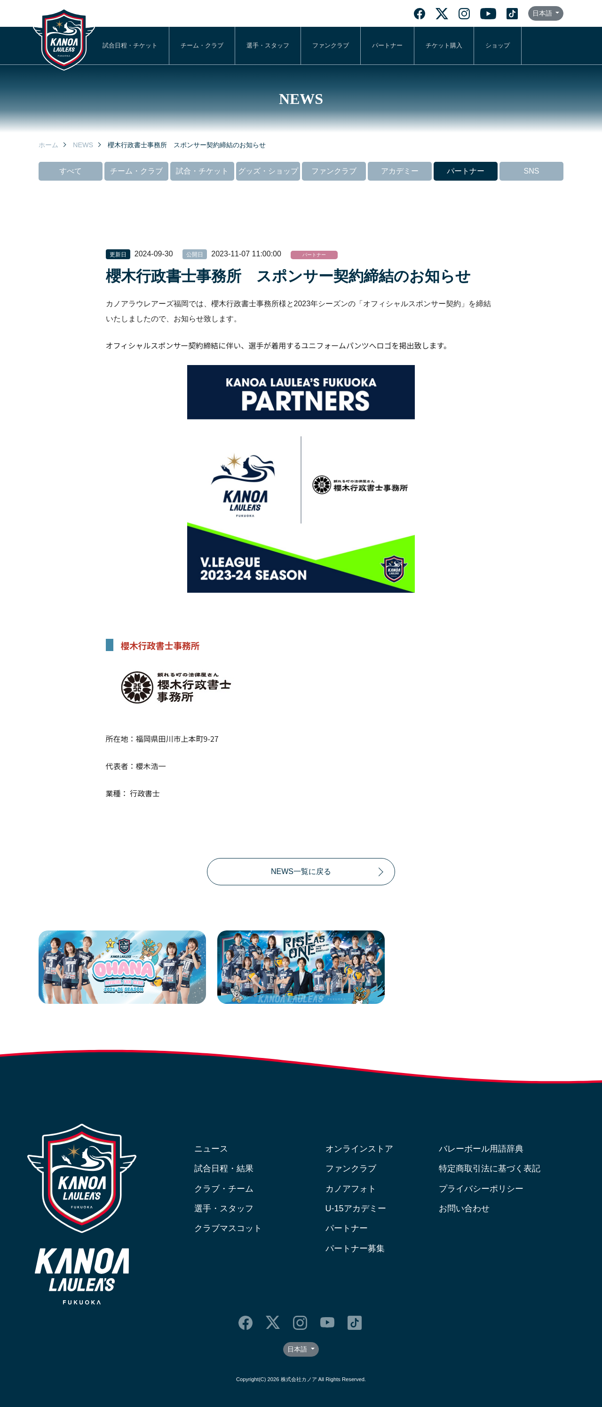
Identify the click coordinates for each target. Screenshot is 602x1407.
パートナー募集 (355, 1248)
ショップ (497, 45)
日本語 (543, 13)
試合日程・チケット (130, 45)
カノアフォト (350, 1188)
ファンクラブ (330, 45)
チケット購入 (444, 45)
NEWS (83, 145)
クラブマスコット (228, 1228)
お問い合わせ (464, 1208)
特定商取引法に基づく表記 (489, 1168)
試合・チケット (202, 171)
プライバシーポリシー (481, 1188)
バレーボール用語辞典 (481, 1148)
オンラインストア (359, 1148)
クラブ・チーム (223, 1188)
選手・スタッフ (267, 45)
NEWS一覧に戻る (301, 871)
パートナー (387, 45)
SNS (531, 171)
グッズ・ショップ (268, 171)
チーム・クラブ (202, 45)
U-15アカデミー (355, 1208)
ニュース (211, 1148)
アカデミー (400, 171)
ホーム (48, 145)
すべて (70, 171)
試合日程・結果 (223, 1168)
